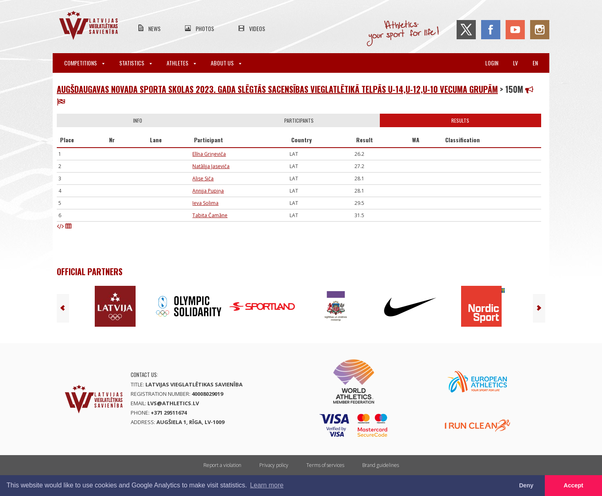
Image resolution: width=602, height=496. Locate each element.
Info (137, 120)
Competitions (84, 62)
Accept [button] (573, 485)
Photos (205, 28)
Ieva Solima (205, 203)
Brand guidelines (380, 465)
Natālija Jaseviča (211, 166)
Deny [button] (526, 485)
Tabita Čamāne (209, 215)
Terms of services (325, 465)
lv (515, 62)
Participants (299, 120)
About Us (226, 62)
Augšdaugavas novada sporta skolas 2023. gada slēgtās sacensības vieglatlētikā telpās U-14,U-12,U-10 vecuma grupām (277, 89)
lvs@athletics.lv (173, 403)
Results (460, 120)
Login (491, 62)
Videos (257, 28)
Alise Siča (203, 178)
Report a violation (222, 465)
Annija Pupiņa (208, 190)
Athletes (181, 62)
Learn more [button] (266, 485)
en (535, 62)
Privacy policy (273, 465)
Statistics (135, 62)
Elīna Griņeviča (209, 153)
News (154, 28)
